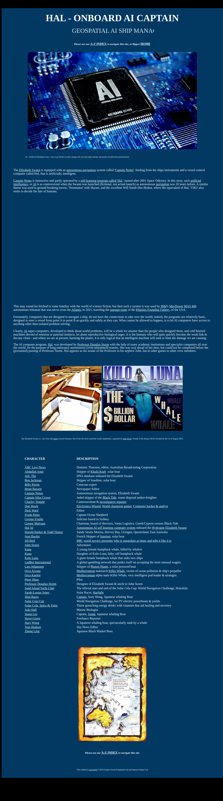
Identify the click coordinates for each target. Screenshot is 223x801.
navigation (162, 184)
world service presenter (98, 540)
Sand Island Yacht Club (39, 588)
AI (34, 184)
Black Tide (109, 497)
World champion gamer (117, 506)
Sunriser (105, 536)
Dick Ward (31, 510)
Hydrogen (158, 527)
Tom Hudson (33, 627)
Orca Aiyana (33, 571)
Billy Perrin (32, 484)
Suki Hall (31, 609)
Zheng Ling (32, 631)
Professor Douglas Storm (93, 344)
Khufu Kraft (98, 471)
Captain (81, 596)
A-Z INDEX (98, 44)
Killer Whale (117, 571)
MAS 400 (190, 306)
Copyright (93, 770)
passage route (118, 309)
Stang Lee (31, 614)
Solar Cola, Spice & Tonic (41, 605)
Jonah (91, 614)
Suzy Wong (32, 622)
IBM (164, 306)
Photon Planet (99, 566)
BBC (79, 540)
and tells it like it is (159, 540)
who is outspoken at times (130, 540)
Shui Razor (32, 596)
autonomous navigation (81, 170)
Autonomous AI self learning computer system (105, 527)
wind (55, 439)
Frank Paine (32, 514)
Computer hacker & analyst (150, 506)
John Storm (127, 439)
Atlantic (76, 309)
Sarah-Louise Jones (37, 592)
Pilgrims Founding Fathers (153, 309)
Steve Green (32, 618)
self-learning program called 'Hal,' (102, 180)
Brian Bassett (33, 489)
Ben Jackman (33, 480)
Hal (50, 344)
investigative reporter (113, 502)
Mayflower (176, 306)
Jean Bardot (32, 536)
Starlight (98, 592)
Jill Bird (30, 540)
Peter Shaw (32, 579)
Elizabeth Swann (29, 170)
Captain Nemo (124, 170)
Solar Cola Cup (34, 601)
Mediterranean (85, 571)
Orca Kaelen (33, 575)
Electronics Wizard (88, 506)
